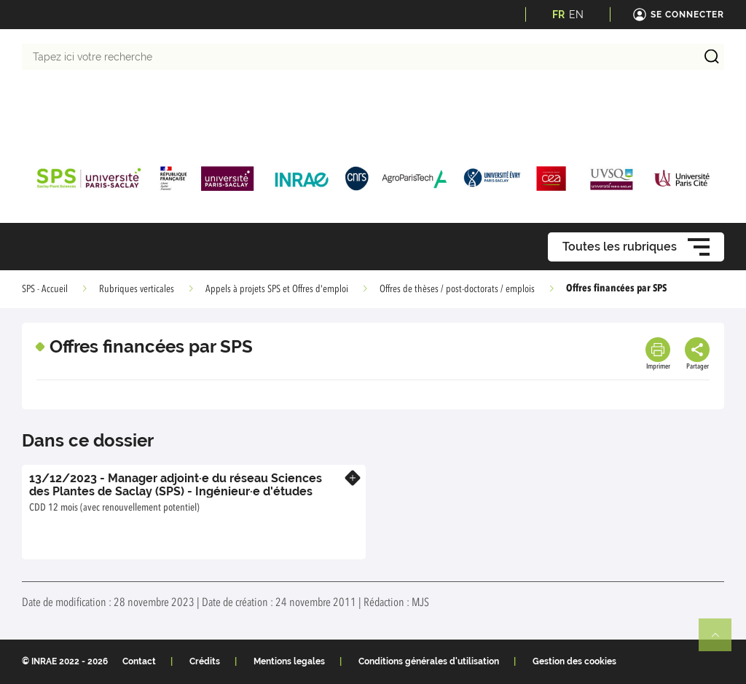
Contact (139, 661)
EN (576, 14)
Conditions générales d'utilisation (428, 661)
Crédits (204, 661)
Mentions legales (289, 661)
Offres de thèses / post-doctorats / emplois (457, 289)
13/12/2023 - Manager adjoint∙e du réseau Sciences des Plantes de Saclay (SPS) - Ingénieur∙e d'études (175, 484)
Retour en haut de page (721, 641)
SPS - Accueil (45, 289)
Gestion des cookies (574, 661)
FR (558, 14)
